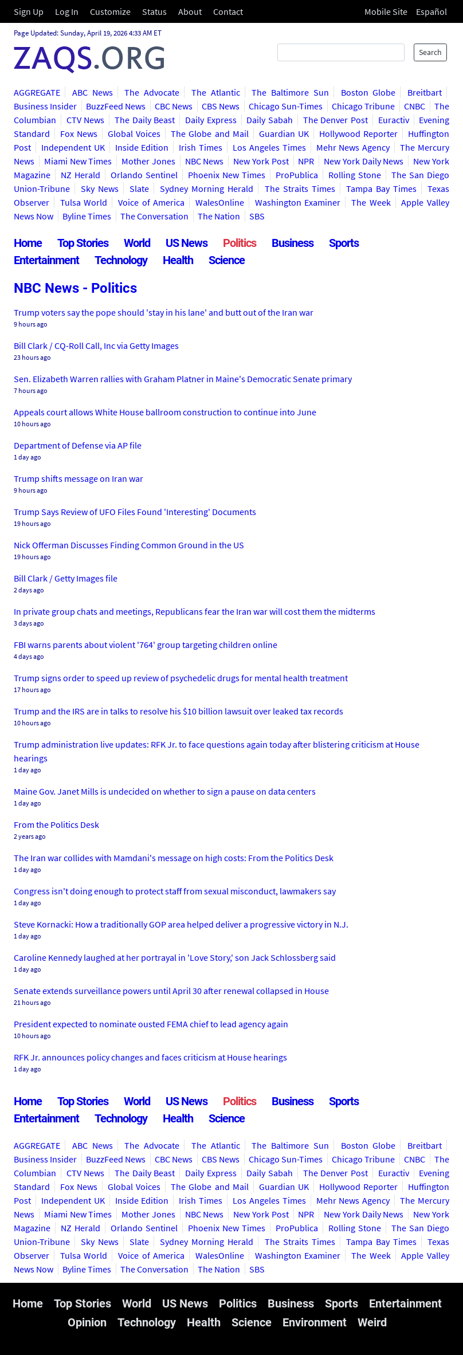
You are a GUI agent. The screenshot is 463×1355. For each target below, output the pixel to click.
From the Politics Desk (56, 824)
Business (292, 243)
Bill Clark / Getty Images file (65, 578)
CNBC (414, 106)
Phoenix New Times (226, 174)
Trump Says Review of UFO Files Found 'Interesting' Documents (135, 511)
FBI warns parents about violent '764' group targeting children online (145, 644)
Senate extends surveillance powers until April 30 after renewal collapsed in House (171, 990)
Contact (228, 11)
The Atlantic (215, 92)
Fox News (78, 133)
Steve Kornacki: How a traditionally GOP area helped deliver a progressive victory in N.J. (181, 924)
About (190, 11)
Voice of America (151, 202)
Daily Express (211, 119)
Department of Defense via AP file (78, 445)
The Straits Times (300, 188)
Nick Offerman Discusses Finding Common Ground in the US (129, 545)
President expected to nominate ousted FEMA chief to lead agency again (151, 1024)
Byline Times (86, 216)
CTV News (85, 119)
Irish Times (200, 147)
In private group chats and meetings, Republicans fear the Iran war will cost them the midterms (194, 611)
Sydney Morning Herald (206, 188)
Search (430, 52)
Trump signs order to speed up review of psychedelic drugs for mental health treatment (181, 678)
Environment (314, 1322)
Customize (110, 11)
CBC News (174, 106)
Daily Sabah (269, 119)
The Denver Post (335, 119)
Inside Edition (142, 147)
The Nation (219, 216)
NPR (306, 161)
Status (154, 11)
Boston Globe (368, 92)
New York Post (261, 161)
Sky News (100, 188)
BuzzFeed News (116, 106)
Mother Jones (148, 161)
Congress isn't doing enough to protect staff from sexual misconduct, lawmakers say (175, 891)
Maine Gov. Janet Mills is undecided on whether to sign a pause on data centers (165, 791)
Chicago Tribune (363, 106)
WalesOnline (219, 202)
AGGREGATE (37, 92)
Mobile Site (385, 11)
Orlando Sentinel (144, 174)
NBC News (204, 161)
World (137, 243)
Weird (372, 1322)
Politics (239, 243)
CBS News (221, 106)
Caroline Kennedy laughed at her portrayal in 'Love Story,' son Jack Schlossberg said (175, 957)
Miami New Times (78, 161)
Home (28, 243)
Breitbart (424, 92)
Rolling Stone (354, 174)
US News (186, 243)
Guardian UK (284, 133)
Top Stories (82, 243)
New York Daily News (363, 161)
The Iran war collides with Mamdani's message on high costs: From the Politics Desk (173, 857)
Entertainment (46, 260)
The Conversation (154, 216)
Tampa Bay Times (381, 188)
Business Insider (45, 106)
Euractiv (393, 119)
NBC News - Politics (75, 288)
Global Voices (134, 133)
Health (178, 260)
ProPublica (297, 174)
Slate (139, 188)
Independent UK (73, 147)
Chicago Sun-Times (286, 106)
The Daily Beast (145, 119)
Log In (67, 11)
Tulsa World (84, 202)
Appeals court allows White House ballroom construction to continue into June (165, 412)
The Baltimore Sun (290, 92)
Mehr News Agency (353, 147)
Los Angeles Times (269, 147)
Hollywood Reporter (358, 133)
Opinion (87, 1322)
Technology (121, 260)
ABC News (92, 92)
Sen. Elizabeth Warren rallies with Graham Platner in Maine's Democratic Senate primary (183, 378)
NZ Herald (80, 174)
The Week (371, 202)
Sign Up (29, 11)
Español (431, 11)
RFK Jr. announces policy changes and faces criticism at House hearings (150, 1057)
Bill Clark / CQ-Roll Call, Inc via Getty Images (96, 345)
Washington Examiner (298, 202)
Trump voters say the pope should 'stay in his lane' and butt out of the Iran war (163, 312)
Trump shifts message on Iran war (78, 478)
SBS (257, 216)
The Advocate (151, 92)
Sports (344, 243)
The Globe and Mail (209, 133)
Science (227, 260)
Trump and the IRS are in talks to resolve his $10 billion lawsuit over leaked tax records (178, 711)
